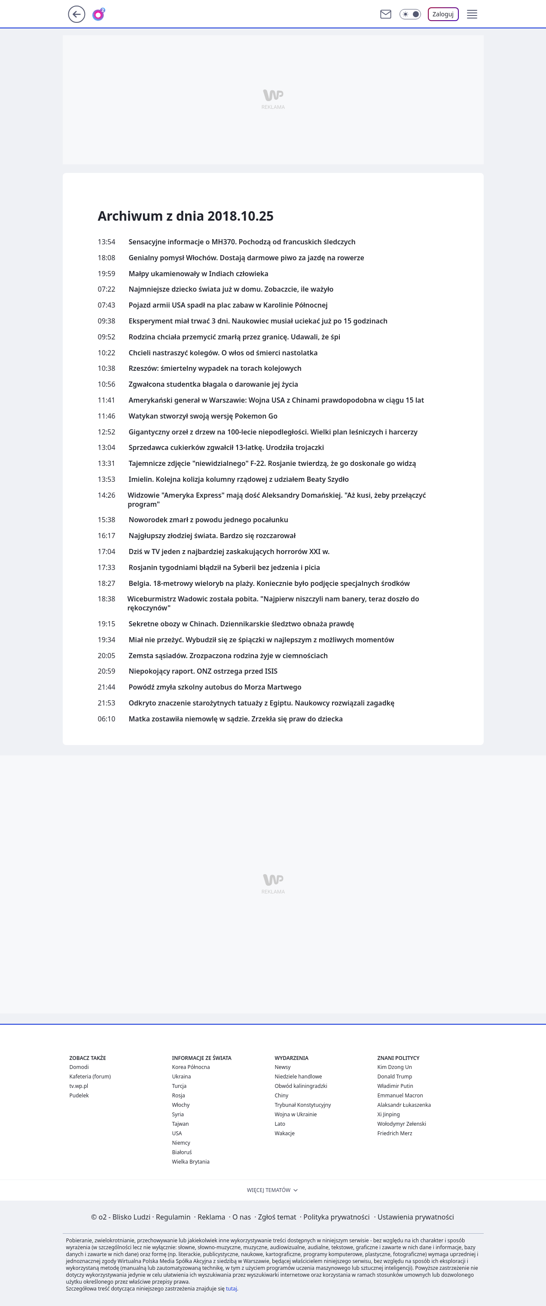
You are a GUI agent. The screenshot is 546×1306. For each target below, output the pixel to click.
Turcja (179, 1086)
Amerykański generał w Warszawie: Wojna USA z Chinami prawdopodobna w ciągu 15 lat (276, 400)
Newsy (283, 1067)
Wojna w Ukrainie (296, 1114)
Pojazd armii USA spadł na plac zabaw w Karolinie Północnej (228, 305)
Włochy (181, 1105)
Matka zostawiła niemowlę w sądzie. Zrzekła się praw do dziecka (236, 719)
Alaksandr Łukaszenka (404, 1105)
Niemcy (181, 1142)
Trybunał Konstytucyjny (303, 1105)
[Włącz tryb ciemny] (410, 14)
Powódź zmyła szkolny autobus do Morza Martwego (215, 687)
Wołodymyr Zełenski (402, 1123)
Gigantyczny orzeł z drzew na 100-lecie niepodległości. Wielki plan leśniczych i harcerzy (273, 432)
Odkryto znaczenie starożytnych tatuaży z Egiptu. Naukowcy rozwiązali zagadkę (262, 703)
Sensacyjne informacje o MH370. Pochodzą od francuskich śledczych (242, 241)
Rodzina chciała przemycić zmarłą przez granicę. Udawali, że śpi (235, 337)
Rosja (178, 1095)
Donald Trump (395, 1076)
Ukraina (181, 1076)
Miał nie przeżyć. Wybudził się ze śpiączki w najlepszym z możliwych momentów (261, 639)
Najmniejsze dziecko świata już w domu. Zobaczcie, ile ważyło (231, 289)
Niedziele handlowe (298, 1076)
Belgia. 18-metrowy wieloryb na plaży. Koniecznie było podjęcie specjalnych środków (269, 583)
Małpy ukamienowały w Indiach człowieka (198, 273)
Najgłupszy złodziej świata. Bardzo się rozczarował (212, 535)
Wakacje (285, 1133)
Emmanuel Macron (400, 1095)
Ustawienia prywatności (414, 1217)
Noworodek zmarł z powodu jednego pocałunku (208, 519)
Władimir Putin (395, 1086)
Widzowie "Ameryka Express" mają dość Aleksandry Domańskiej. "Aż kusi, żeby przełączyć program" (277, 500)
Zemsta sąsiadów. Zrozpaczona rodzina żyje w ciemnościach (228, 655)
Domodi (79, 1067)
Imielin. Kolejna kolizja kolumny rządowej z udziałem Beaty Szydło (239, 479)
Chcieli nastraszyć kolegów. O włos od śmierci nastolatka (223, 352)
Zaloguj (443, 14)
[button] (472, 14)
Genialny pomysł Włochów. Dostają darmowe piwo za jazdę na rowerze (246, 257)
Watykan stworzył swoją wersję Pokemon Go (203, 416)
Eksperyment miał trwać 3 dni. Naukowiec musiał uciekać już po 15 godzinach (258, 321)
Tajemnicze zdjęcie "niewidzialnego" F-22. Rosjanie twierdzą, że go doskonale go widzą (272, 463)
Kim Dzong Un (395, 1067)
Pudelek (79, 1095)
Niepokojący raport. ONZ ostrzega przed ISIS (203, 671)
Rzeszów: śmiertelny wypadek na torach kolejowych (215, 368)
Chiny (282, 1095)
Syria (178, 1114)
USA (177, 1133)
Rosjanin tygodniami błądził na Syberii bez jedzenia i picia (224, 567)
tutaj (231, 1288)
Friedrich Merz (395, 1133)
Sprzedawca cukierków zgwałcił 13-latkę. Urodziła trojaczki (226, 447)
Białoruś (182, 1152)
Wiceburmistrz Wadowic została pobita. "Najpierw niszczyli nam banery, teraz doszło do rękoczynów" (273, 603)
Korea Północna (191, 1067)
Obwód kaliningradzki (301, 1086)
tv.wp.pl (79, 1086)
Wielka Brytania (191, 1161)
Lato (280, 1123)
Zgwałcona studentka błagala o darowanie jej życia (214, 384)
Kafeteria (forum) (90, 1076)
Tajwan (180, 1123)
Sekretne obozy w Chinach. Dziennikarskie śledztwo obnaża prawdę (241, 623)
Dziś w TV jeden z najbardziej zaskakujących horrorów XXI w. (229, 551)
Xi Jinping (389, 1114)
